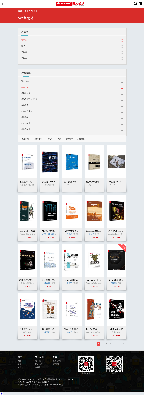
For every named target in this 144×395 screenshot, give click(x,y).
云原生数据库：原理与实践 (76, 231)
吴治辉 (47, 332)
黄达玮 (91, 234)
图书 (19, 361)
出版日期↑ (38, 139)
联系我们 (38, 367)
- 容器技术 (26, 129)
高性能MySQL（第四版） (120, 182)
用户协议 (38, 364)
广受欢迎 (81, 139)
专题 (19, 367)
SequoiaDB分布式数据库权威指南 (101, 231)
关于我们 (38, 361)
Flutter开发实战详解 (73, 329)
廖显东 (69, 283)
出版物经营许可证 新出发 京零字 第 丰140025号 (37, 385)
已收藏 (24, 52)
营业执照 (59, 385)
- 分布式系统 (27, 111)
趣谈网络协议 (116, 329)
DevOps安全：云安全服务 (98, 329)
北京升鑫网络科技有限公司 (53, 234)
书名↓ (58, 139)
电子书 (24, 46)
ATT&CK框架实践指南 (52, 231)
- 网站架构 (26, 93)
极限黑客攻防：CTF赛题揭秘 (32, 280)
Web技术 (25, 87)
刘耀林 (114, 283)
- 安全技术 (26, 123)
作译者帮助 (56, 361)
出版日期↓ (26, 139)
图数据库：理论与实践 (29, 182)
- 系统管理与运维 (29, 99)
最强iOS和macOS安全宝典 (120, 231)
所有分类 (25, 81)
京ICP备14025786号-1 (26, 382)
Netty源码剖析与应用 (118, 280)
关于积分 (56, 364)
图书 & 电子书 (31, 11)
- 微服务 (24, 117)
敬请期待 (69, 139)
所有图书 (25, 40)
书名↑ (49, 139)
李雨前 (47, 283)
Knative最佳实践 (27, 231)
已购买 (24, 58)
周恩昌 (69, 234)
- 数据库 (24, 105)
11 (124, 344)
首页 (20, 11)
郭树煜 (69, 332)
